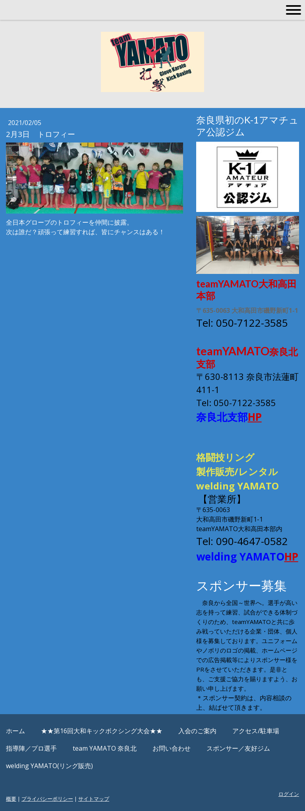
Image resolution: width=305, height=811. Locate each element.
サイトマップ (93, 798)
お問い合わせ (171, 748)
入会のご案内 (197, 730)
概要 (11, 798)
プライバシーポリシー (47, 798)
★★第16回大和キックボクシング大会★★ (101, 730)
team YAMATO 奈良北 (105, 748)
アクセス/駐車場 (255, 730)
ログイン (288, 794)
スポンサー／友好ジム (238, 748)
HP (255, 417)
